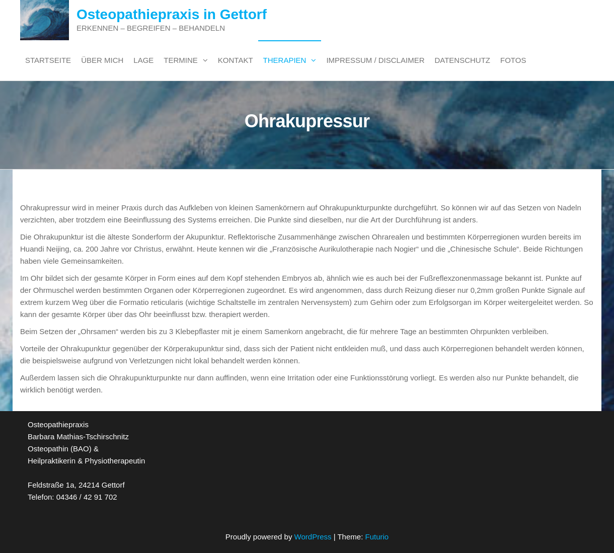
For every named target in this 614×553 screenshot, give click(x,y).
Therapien (284, 60)
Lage (143, 60)
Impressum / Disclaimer (375, 60)
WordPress (313, 536)
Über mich (102, 60)
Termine (181, 60)
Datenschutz (462, 60)
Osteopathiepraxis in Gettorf (171, 14)
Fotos (513, 60)
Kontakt (235, 60)
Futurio (377, 536)
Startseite (48, 60)
